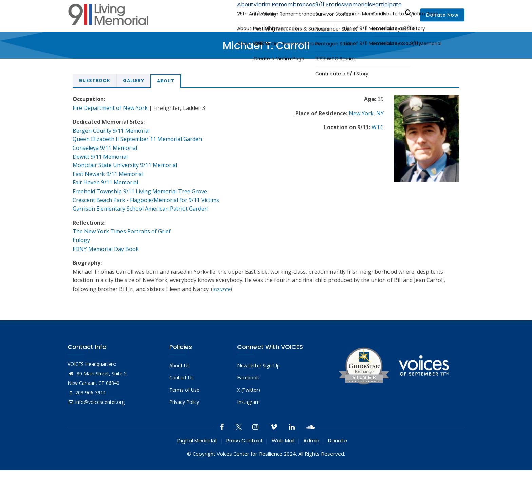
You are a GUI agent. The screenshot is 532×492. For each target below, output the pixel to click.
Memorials (350, 12)
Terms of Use (184, 390)
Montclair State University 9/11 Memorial (125, 165)
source (221, 289)
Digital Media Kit (197, 440)
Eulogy (81, 240)
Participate (384, 12)
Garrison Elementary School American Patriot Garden (140, 208)
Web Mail (283, 440)
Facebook (248, 377)
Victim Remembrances (267, 12)
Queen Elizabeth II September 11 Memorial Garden (137, 139)
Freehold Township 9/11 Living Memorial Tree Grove (140, 191)
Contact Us (181, 377)
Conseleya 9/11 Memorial (105, 148)
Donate (337, 440)
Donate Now (442, 15)
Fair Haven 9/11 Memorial (105, 182)
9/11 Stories (317, 12)
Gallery (133, 80)
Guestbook (94, 80)
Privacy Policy (184, 402)
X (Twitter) (248, 390)
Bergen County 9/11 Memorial (111, 130)
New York (361, 113)
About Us (179, 365)
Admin (311, 440)
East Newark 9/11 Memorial (108, 174)
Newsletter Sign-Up (258, 365)
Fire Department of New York (110, 108)
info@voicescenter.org (96, 402)
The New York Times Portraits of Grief (122, 231)
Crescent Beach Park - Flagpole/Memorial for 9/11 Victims (146, 200)
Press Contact (244, 440)
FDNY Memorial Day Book (106, 249)
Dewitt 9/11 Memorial (100, 156)
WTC (378, 127)
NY (380, 113)
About (223, 12)
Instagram (248, 402)
